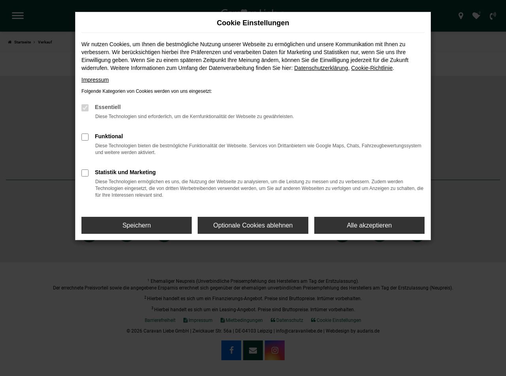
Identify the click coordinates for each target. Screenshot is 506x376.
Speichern (137, 225)
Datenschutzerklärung (321, 68)
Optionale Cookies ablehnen (253, 225)
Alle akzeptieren (369, 225)
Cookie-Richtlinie (372, 68)
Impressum (95, 80)
